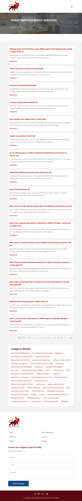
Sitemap (44, 441)
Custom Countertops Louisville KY (24, 102)
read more (13, 61)
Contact (11, 441)
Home (13, 27)
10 (54, 338)
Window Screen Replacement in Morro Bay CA (29, 301)
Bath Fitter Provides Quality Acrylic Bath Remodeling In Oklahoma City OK (41, 206)
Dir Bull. (37, 498)
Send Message (18, 483)
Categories (12, 437)
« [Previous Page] (32, 338)
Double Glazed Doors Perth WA (22, 136)
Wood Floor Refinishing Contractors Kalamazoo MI (30, 172)
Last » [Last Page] (71, 338)
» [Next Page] (67, 338)
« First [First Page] (29, 338)
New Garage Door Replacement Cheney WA (28, 119)
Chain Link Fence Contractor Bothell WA (26, 68)
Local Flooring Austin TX (20, 189)
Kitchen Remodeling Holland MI (23, 85)
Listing (19, 27)
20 (58, 338)
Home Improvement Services (34, 27)
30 (61, 338)
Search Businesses (47, 432)
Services (44, 437)
